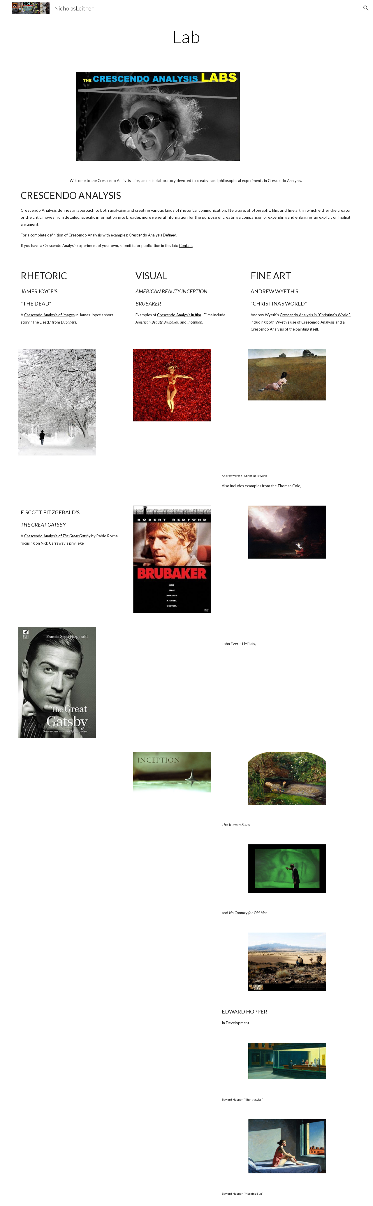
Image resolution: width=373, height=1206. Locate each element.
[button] (366, 8)
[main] (186, 36)
